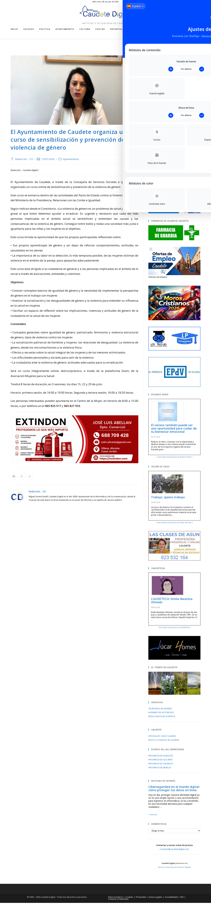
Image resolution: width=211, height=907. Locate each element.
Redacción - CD (24, 163)
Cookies (129, 901)
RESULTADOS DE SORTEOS (161, 720)
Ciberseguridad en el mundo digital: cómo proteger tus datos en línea (174, 792)
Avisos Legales (155, 901)
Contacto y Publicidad (118, 903)
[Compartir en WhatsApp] (29, 480)
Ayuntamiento (71, 163)
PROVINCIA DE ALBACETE (160, 759)
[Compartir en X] (21, 480)
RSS (181, 901)
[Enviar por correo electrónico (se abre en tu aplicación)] (189, 40)
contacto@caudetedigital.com (174, 853)
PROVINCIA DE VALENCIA (160, 767)
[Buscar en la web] (197, 40)
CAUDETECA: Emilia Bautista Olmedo (172, 604)
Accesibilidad (171, 901)
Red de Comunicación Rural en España (174, 871)
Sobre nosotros (115, 901)
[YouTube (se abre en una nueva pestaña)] (179, 40)
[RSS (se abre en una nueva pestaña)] (184, 40)
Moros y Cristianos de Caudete (163, 743)
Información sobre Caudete (162, 740)
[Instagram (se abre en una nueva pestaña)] (174, 40)
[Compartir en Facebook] (14, 480)
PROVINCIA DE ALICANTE (160, 763)
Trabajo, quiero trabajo (168, 501)
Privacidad (141, 901)
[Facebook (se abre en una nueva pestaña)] (169, 40)
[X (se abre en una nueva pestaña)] (164, 40)
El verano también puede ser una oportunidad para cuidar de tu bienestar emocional (174, 432)
